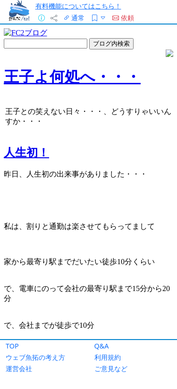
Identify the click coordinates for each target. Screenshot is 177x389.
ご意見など (110, 368)
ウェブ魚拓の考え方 (35, 357)
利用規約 (107, 357)
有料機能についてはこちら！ (78, 5)
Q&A (101, 345)
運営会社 (19, 368)
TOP (12, 345)
